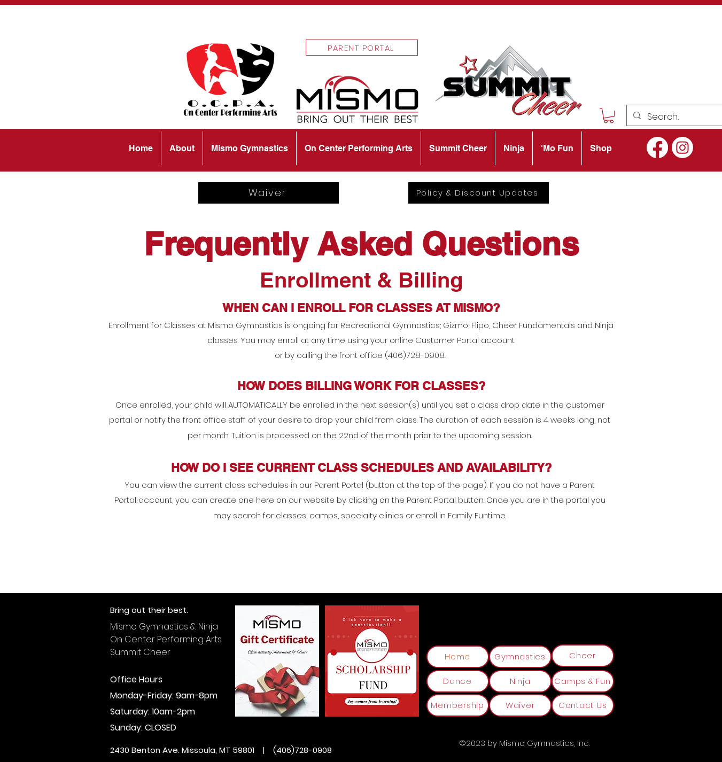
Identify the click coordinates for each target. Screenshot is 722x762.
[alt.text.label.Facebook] (657, 147)
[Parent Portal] (362, 48)
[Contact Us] (583, 705)
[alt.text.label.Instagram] (682, 147)
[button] (609, 115)
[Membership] (457, 705)
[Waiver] (268, 193)
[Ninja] (520, 681)
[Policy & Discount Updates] (478, 193)
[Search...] (675, 117)
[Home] (457, 657)
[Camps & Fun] (583, 681)
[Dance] (457, 681)
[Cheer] (583, 655)
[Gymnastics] (520, 657)
